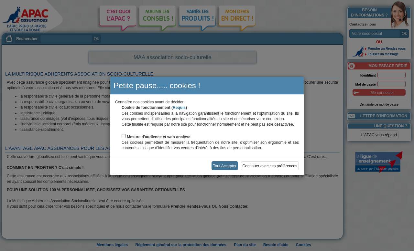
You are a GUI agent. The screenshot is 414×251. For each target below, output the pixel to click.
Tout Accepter (225, 166)
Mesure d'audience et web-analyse (158, 137)
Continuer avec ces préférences (270, 166)
